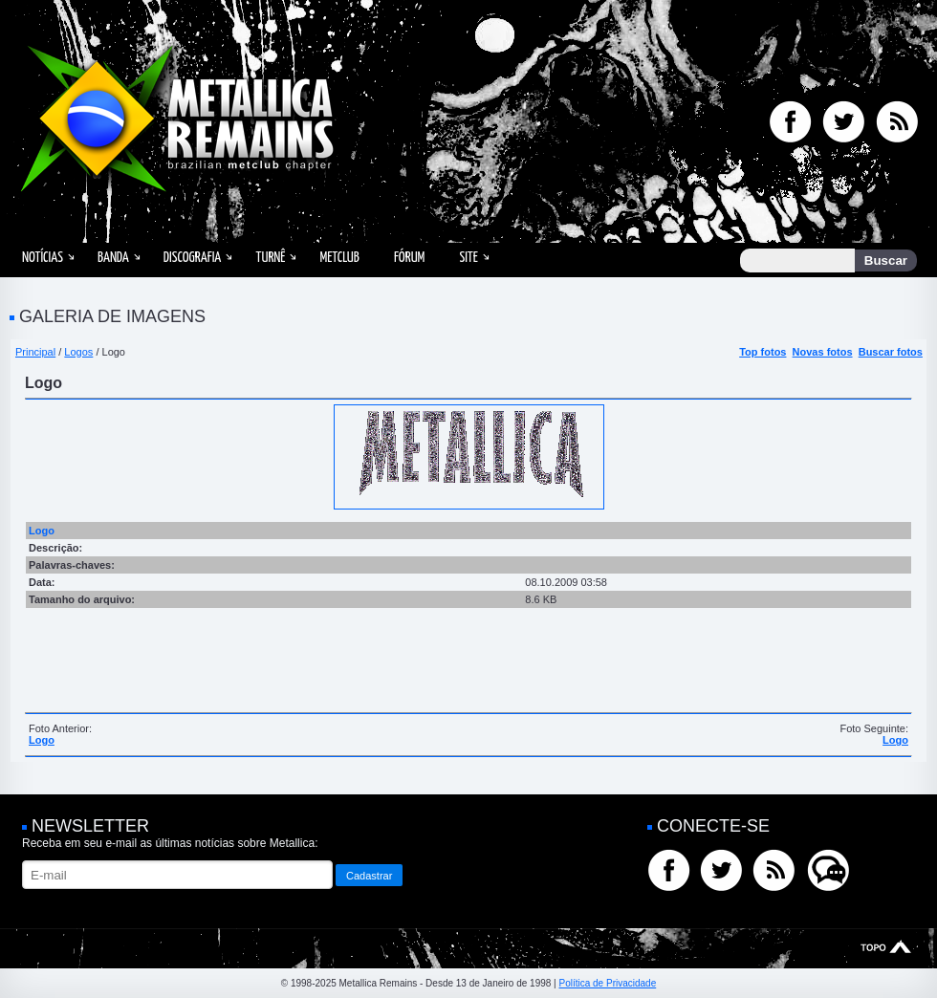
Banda (113, 257)
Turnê (270, 257)
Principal (35, 352)
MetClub (339, 257)
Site (468, 257)
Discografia (192, 257)
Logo (41, 740)
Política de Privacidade (607, 983)
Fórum (409, 257)
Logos (78, 352)
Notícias (42, 257)
